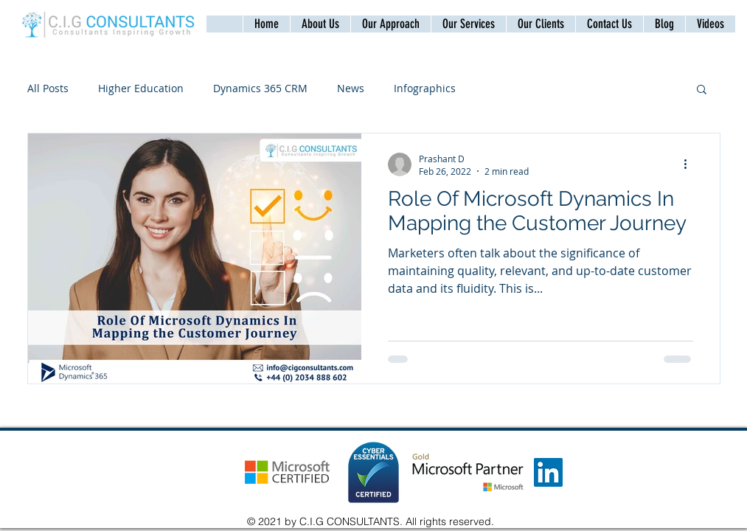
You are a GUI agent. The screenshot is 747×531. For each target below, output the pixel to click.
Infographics (425, 88)
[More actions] (691, 164)
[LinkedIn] (548, 472)
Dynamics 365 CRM (260, 88)
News (350, 88)
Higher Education (141, 88)
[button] (609, 23)
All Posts (48, 88)
